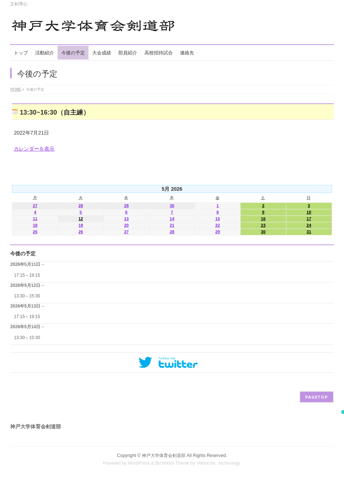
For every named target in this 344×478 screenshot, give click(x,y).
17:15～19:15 (27, 275)
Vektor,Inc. (206, 463)
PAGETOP (316, 397)
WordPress (139, 463)
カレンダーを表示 (34, 149)
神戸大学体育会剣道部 (163, 455)
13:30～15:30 (27, 295)
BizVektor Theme (172, 463)
